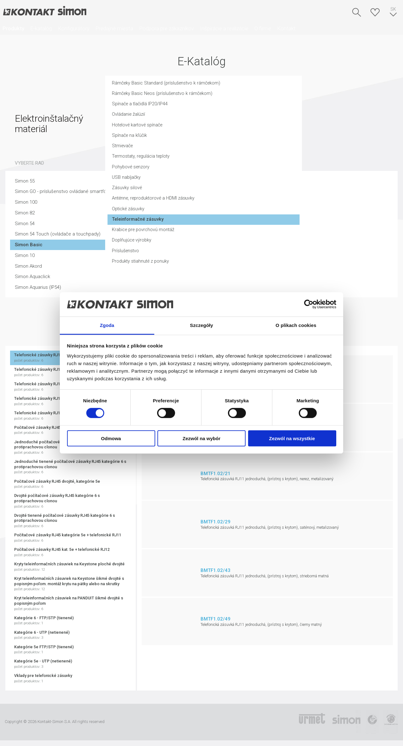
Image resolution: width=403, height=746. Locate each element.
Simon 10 (25, 255)
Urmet (312, 722)
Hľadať (356, 12)
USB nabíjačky (226, 181)
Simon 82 (25, 213)
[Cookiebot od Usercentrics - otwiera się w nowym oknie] (308, 304)
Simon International (346, 722)
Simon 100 (26, 202)
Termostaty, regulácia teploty (242, 160)
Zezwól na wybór (201, 438)
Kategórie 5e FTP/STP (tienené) (70, 649)
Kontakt (286, 28)
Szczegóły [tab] (201, 325)
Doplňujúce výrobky (231, 245)
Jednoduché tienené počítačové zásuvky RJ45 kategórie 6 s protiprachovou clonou (70, 467)
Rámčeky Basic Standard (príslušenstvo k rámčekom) (267, 86)
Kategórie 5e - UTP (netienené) (70, 664)
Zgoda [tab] (107, 325)
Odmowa (111, 438)
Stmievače (222, 149)
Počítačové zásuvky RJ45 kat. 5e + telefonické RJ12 (70, 552)
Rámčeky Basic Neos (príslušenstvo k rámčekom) (263, 96)
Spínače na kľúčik (229, 139)
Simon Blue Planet (390, 722)
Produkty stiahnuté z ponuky (240, 266)
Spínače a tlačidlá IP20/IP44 (240, 107)
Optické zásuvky (228, 213)
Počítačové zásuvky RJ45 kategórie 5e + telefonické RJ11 (70, 538)
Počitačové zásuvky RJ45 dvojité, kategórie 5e (70, 484)
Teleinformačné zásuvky (238, 224)
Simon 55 (25, 181)
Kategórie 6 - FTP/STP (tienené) (70, 620)
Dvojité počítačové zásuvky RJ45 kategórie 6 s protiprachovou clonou (70, 501)
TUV (372, 722)
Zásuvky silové (226, 192)
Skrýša (375, 12)
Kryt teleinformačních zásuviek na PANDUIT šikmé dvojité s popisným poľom (70, 603)
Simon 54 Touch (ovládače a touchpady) (57, 234)
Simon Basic (29, 245)
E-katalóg (41, 28)
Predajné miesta (114, 28)
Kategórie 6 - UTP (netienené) (70, 635)
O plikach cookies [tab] (295, 325)
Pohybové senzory (230, 171)
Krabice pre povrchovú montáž (243, 234)
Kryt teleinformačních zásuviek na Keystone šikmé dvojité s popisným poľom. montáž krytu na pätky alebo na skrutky (70, 584)
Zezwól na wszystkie (292, 438)
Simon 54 (25, 223)
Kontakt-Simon (44, 11)
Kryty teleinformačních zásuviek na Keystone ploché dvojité (70, 567)
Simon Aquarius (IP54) (38, 287)
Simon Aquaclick (32, 276)
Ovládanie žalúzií (228, 117)
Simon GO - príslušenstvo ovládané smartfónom (65, 191)
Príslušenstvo (225, 256)
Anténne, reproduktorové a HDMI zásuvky (254, 203)
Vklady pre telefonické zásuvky (70, 678)
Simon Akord (28, 266)
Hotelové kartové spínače (238, 128)
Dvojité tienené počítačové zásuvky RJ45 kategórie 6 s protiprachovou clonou (70, 521)
